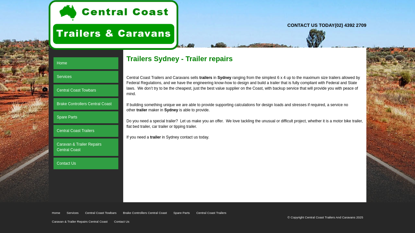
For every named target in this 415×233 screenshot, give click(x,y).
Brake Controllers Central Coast (145, 213)
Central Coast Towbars (100, 213)
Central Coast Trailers (211, 213)
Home (56, 213)
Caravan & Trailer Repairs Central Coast (80, 221)
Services (73, 213)
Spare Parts (181, 213)
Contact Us (121, 221)
